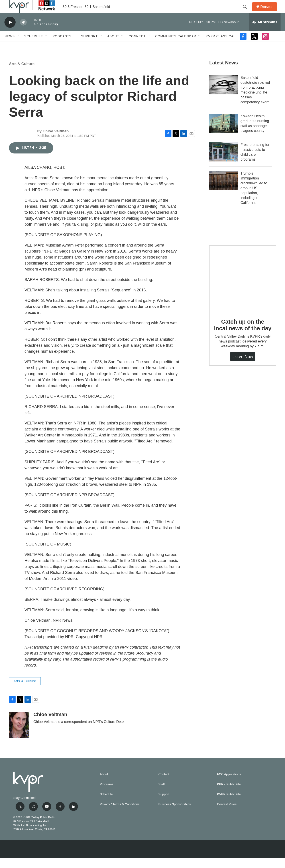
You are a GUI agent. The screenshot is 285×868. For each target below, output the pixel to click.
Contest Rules (227, 814)
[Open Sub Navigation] (18, 46)
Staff (161, 794)
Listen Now (242, 366)
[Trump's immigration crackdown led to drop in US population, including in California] (223, 190)
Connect (137, 46)
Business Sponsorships (174, 814)
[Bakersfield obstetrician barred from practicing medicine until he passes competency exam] (223, 94)
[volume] (23, 32)
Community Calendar (175, 46)
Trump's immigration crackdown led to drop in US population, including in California (253, 198)
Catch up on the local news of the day (242, 335)
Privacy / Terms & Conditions (120, 814)
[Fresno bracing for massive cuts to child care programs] (223, 161)
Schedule (33, 46)
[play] (10, 32)
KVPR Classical (220, 46)
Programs (106, 794)
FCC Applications (229, 784)
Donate (269, 11)
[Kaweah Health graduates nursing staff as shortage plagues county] (223, 133)
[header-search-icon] (247, 12)
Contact (163, 784)
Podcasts (62, 46)
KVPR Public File (229, 804)
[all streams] (265, 32)
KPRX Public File (229, 794)
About (113, 46)
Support (89, 46)
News (9, 46)
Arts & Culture (22, 74)
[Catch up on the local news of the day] (243, 289)
